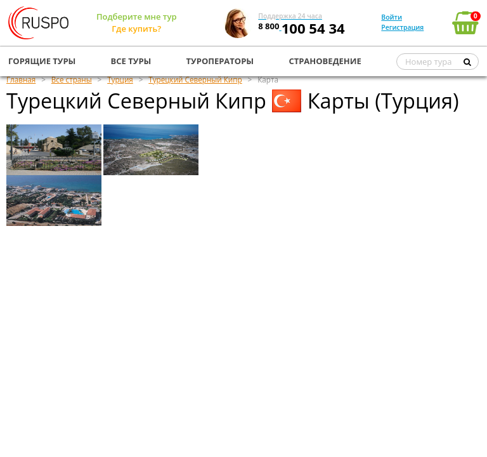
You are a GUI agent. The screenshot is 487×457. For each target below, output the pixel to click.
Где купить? (136, 28)
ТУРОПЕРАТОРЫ (220, 61)
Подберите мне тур (136, 16)
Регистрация (402, 27)
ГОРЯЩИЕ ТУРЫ (41, 61)
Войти (391, 17)
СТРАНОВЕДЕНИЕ (325, 61)
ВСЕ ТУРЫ (131, 61)
